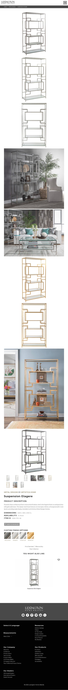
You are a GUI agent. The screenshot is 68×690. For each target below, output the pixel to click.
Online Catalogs (39, 628)
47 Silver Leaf (22, 536)
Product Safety (8, 657)
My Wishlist (38, 639)
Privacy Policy (7, 653)
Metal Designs (12, 6)
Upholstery (38, 651)
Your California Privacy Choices (12, 663)
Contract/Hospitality (40, 636)
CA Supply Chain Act (9, 661)
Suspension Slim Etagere (34, 588)
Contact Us (7, 651)
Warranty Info (39, 655)
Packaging (37, 659)
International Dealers (9, 675)
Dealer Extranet (8, 677)
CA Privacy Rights (8, 659)
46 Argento (15, 536)
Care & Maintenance (40, 657)
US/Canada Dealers (9, 673)
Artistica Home (28, 492)
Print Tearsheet (29, 546)
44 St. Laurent (7, 536)
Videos (37, 630)
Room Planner (39, 637)
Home (5, 6)
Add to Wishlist (12, 524)
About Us (6, 649)
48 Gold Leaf (30, 536)
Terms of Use (7, 655)
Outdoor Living (39, 653)
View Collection (34, 549)
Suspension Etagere (22, 6)
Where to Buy (39, 546)
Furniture (37, 649)
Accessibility (38, 661)
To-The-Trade (38, 632)
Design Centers (39, 634)
